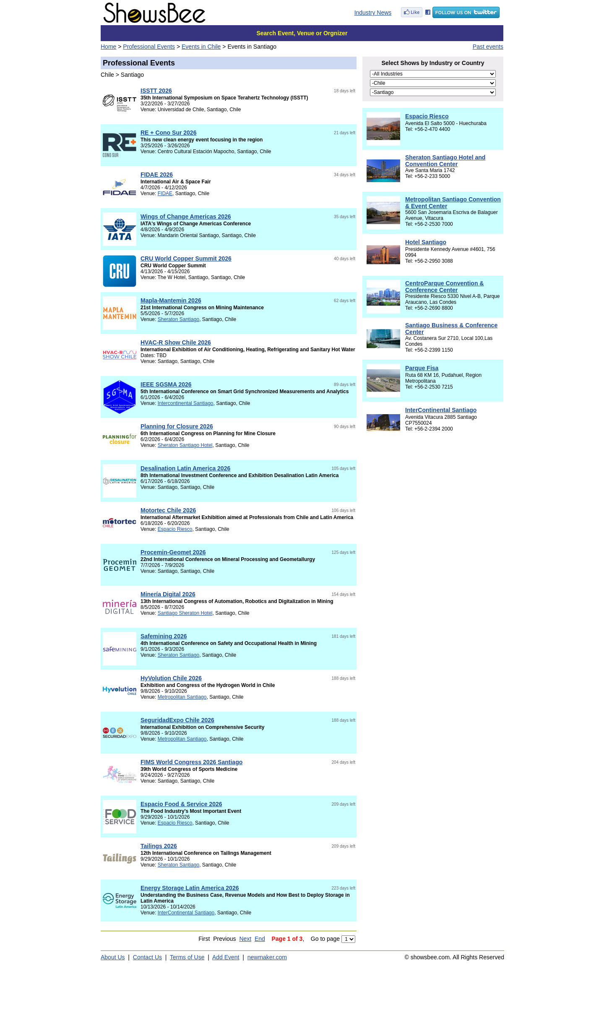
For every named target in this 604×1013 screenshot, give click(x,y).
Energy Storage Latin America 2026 (190, 888)
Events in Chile (201, 46)
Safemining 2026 (164, 636)
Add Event (226, 957)
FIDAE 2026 (157, 174)
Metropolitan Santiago (182, 697)
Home (108, 46)
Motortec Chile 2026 (168, 510)
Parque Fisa (421, 368)
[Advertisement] (432, 523)
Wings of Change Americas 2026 (186, 216)
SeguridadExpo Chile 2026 (177, 720)
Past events (488, 46)
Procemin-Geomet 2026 (173, 552)
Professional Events (149, 46)
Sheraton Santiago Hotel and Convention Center (445, 160)
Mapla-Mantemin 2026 (171, 300)
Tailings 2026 (159, 846)
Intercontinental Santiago (185, 403)
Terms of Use (187, 957)
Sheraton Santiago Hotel (185, 445)
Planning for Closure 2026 (177, 426)
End (260, 938)
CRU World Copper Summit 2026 (186, 258)
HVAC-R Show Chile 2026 (176, 342)
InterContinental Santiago (186, 913)
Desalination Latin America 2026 (185, 468)
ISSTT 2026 (156, 90)
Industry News (373, 12)
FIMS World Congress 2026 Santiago (191, 762)
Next (245, 938)
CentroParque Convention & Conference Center (444, 286)
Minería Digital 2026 (168, 594)
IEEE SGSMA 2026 (166, 384)
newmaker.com (267, 957)
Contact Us (147, 957)
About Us (113, 957)
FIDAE (165, 193)
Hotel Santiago (425, 242)
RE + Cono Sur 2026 (168, 132)
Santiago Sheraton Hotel (185, 613)
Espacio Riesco (175, 529)
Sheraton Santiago (178, 319)
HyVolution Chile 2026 (171, 678)
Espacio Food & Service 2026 (181, 804)
